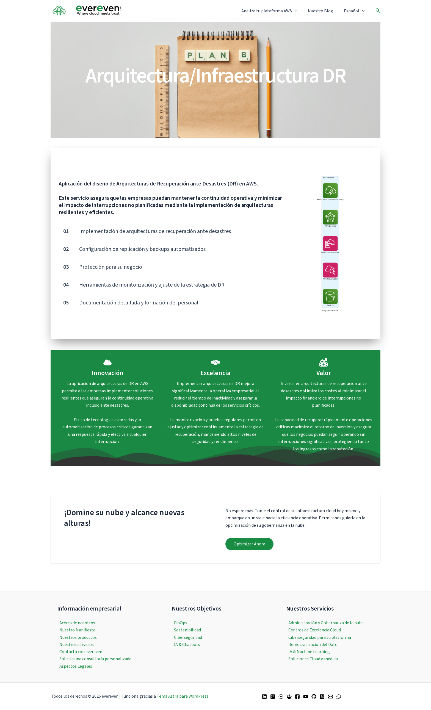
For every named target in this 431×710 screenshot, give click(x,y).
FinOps (180, 623)
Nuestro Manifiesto (77, 630)
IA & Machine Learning (309, 652)
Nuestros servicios (76, 644)
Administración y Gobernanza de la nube (326, 623)
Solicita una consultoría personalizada (95, 659)
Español (355, 11)
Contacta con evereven (80, 652)
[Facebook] (297, 696)
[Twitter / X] (280, 696)
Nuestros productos (78, 637)
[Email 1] (330, 696)
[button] (299, 11)
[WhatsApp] (338, 696)
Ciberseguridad (188, 637)
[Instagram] (272, 696)
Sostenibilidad (187, 630)
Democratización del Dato (313, 644)
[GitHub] (313, 696)
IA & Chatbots (187, 644)
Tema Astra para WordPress (182, 696)
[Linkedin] (264, 696)
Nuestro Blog (323, 11)
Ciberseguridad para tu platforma (319, 637)
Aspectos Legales (75, 666)
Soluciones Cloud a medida (313, 659)
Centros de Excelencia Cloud (314, 630)
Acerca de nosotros (77, 623)
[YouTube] (305, 696)
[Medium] (322, 696)
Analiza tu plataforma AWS (274, 11)
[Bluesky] (289, 696)
